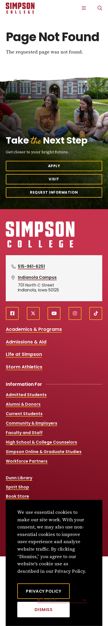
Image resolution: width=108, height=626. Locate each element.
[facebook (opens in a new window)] (12, 313)
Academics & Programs (34, 329)
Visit (54, 179)
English (49, 599)
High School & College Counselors (41, 442)
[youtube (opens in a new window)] (54, 313)
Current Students (24, 414)
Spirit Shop (17, 487)
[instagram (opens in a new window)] (75, 313)
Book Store (17, 496)
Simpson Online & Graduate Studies (44, 452)
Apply (54, 165)
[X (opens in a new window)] (33, 313)
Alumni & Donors (23, 404)
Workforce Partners (27, 461)
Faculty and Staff (24, 433)
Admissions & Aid (26, 342)
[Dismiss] (43, 609)
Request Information (54, 192)
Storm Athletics (24, 367)
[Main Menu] (84, 8)
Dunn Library (19, 478)
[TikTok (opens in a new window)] (95, 313)
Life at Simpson (24, 354)
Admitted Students (26, 395)
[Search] (100, 8)
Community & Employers (31, 423)
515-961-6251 (31, 266)
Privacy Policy (43, 591)
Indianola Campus (37, 277)
